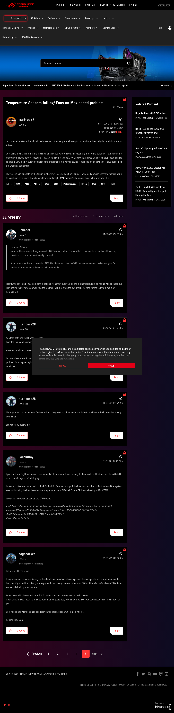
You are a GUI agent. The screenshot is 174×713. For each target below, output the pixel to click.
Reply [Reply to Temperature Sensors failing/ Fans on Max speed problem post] (117, 198)
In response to (33, 240)
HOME (23, 674)
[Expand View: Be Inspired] (25, 18)
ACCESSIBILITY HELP (55, 674)
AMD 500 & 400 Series (63, 85)
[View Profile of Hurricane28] (27, 324)
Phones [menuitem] (31, 27)
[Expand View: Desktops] (97, 18)
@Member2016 (67, 178)
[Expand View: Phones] (37, 27)
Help (160, 27)
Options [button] (165, 85)
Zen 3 (112, 184)
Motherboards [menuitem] (50, 27)
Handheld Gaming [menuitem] (11, 27)
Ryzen (84, 184)
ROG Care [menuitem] (35, 18)
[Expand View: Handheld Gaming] (22, 27)
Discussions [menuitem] (71, 18)
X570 (103, 184)
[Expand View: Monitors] (97, 27)
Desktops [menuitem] (89, 18)
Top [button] (8, 704)
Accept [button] (111, 365)
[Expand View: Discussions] (79, 18)
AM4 (18, 184)
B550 (56, 184)
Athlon (37, 184)
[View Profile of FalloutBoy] (26, 457)
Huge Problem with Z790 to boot (151, 113)
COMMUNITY (105, 5)
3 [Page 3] (67, 653)
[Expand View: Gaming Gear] (117, 27)
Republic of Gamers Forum (16, 85)
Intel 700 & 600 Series (146, 118)
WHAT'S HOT (119, 5)
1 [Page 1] (48, 653)
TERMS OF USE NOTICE (90, 685)
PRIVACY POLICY (109, 685)
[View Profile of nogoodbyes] (27, 554)
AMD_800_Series (144, 137)
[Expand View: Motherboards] (59, 27)
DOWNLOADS (90, 5)
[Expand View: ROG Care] (42, 18)
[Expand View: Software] (59, 18)
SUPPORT (132, 5)
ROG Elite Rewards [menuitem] (30, 37)
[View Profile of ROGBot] (119, 132)
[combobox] (87, 63)
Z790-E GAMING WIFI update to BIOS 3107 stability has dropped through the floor (150, 191)
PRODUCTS (61, 5)
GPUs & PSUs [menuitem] (71, 27)
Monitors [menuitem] (90, 27)
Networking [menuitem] (8, 37)
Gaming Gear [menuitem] (109, 27)
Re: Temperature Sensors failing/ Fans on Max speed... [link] (103, 85)
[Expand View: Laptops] (113, 18)
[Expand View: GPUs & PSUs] (80, 27)
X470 (94, 184)
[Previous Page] (33, 654)
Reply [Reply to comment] (117, 303)
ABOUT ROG (11, 674)
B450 (47, 184)
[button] (10, 198)
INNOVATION (75, 5)
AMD (27, 184)
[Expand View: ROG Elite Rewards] (42, 37)
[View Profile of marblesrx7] (26, 119)
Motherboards (40, 85)
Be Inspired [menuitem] (16, 18)
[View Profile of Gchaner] (24, 230)
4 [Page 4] (76, 653)
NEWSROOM (35, 674)
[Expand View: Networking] (16, 37)
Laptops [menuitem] (106, 18)
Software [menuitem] (52, 18)
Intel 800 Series (143, 176)
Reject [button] (62, 365)
